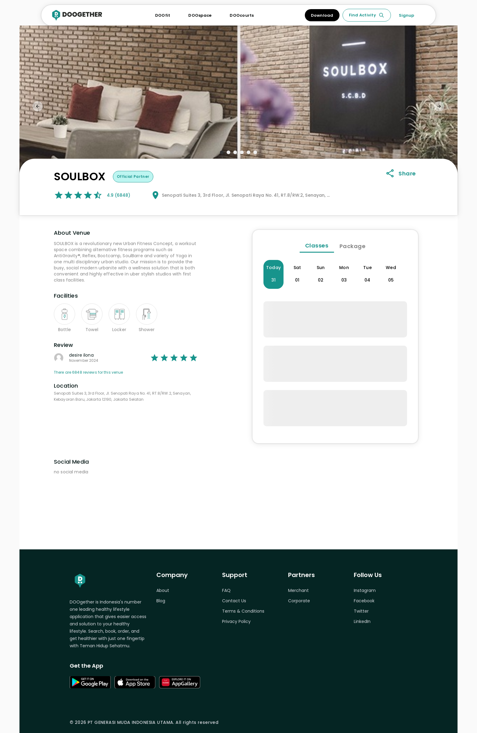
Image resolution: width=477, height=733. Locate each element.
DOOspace (199, 15)
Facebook (364, 601)
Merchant (298, 590)
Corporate (299, 601)
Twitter (361, 611)
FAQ (226, 590)
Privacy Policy (236, 621)
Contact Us (234, 601)
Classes (317, 245)
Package (352, 246)
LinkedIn (362, 621)
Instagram (365, 590)
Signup (406, 15)
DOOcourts (242, 15)
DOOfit (162, 15)
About (162, 590)
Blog (160, 601)
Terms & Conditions (243, 611)
